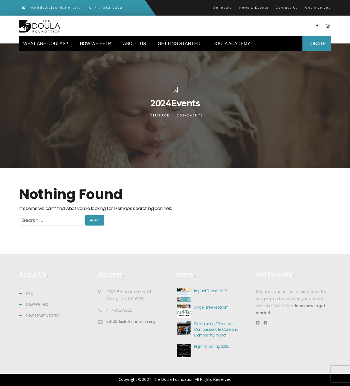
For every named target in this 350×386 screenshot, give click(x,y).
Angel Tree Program (211, 307)
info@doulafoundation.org (51, 8)
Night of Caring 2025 (211, 346)
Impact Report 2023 (210, 291)
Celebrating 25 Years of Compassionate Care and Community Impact (216, 329)
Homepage (158, 115)
